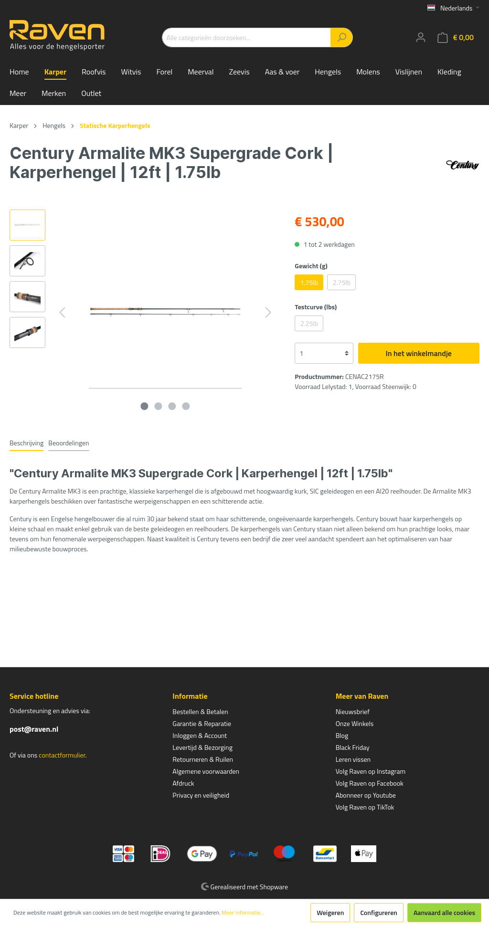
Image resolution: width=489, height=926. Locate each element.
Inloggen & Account (199, 735)
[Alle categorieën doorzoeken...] (246, 37)
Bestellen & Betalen (200, 711)
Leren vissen (353, 759)
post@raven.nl (34, 729)
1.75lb (309, 282)
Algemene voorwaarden (205, 771)
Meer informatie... (243, 912)
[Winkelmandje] (455, 37)
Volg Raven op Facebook (370, 783)
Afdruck (183, 783)
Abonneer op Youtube (366, 795)
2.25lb (309, 323)
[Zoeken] (341, 37)
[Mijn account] (421, 37)
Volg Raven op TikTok (365, 807)
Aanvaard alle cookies (444, 912)
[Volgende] (268, 312)
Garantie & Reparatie (201, 723)
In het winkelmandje (419, 353)
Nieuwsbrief (353, 711)
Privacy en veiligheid (200, 795)
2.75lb (342, 282)
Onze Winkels (355, 723)
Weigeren (330, 912)
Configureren (378, 912)
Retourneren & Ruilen (202, 759)
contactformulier (62, 755)
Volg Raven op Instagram (370, 771)
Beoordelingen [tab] (68, 443)
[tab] (26, 442)
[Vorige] (62, 312)
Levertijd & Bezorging (202, 747)
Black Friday (353, 747)
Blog (342, 735)
